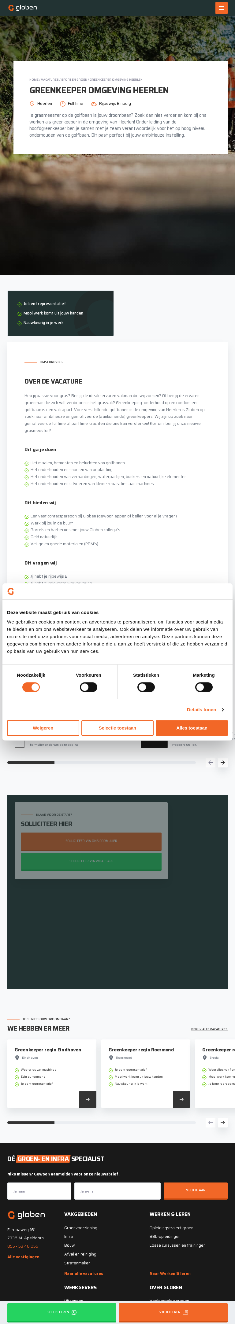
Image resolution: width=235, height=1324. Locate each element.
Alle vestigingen (23, 1256)
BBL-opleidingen (165, 1236)
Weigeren (43, 728)
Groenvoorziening (80, 1227)
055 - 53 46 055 (22, 1245)
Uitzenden (73, 1300)
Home (34, 79)
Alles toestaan (191, 728)
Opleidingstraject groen (171, 1227)
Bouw (69, 1244)
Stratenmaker (77, 1262)
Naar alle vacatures (83, 1273)
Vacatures (50, 79)
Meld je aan (195, 1189)
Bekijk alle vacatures (209, 1028)
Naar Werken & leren (170, 1273)
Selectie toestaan (117, 728)
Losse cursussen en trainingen (178, 1244)
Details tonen (201, 709)
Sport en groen (74, 79)
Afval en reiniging (80, 1253)
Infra (68, 1236)
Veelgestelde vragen (169, 1300)
